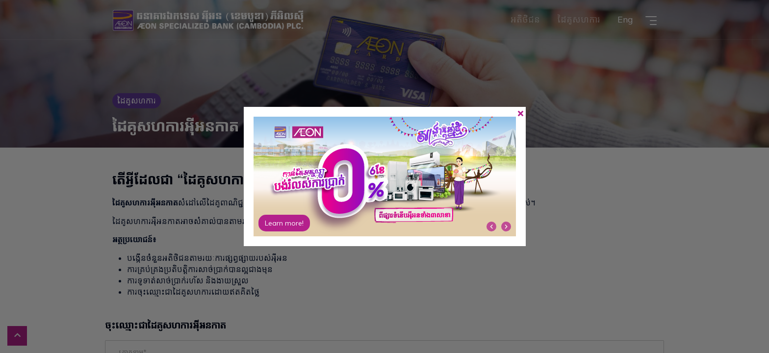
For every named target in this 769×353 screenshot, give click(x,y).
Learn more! (284, 223)
